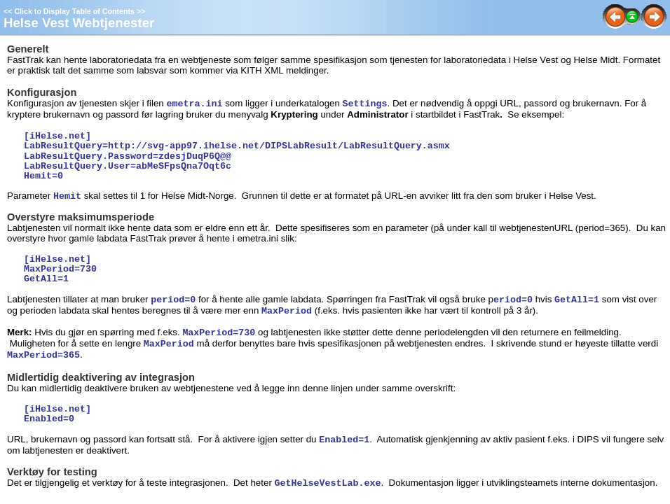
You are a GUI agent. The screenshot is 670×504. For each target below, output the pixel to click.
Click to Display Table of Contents (74, 11)
